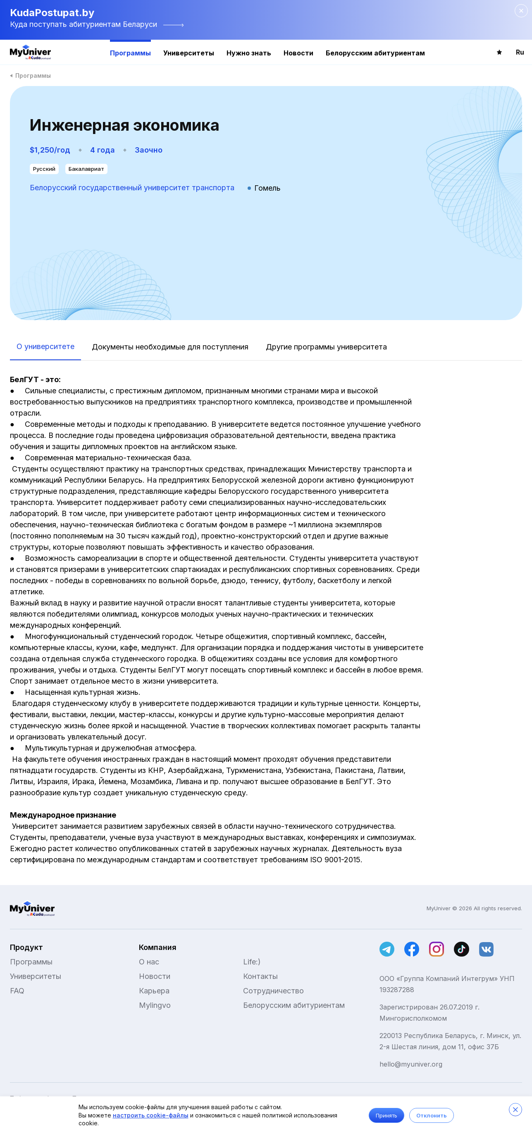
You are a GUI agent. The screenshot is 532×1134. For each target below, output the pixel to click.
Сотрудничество (273, 990)
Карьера (154, 990)
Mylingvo (155, 1005)
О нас (149, 961)
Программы (130, 53)
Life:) (252, 961)
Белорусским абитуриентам (375, 53)
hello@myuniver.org (410, 1064)
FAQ (17, 990)
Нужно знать (249, 53)
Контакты (260, 976)
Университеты (188, 53)
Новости (298, 53)
